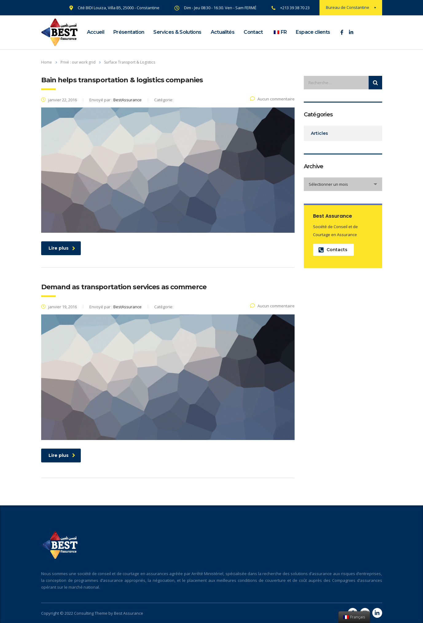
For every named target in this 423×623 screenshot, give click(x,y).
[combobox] (343, 184)
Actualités (223, 32)
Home (46, 62)
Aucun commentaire (272, 99)
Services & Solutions (177, 32)
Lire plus (62, 248)
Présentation (128, 32)
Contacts (333, 250)
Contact (253, 32)
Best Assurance (128, 613)
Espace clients (313, 32)
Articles (319, 133)
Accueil (95, 32)
